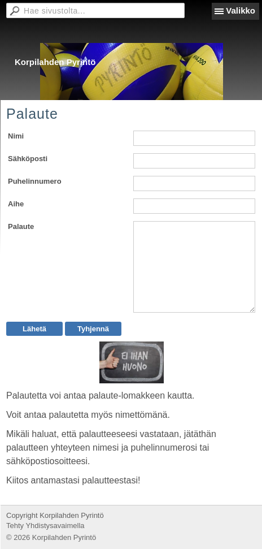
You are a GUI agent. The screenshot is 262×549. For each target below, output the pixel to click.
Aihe (16, 204)
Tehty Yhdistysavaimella (45, 525)
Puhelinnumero (35, 181)
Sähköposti (27, 158)
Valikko (240, 10)
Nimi (16, 136)
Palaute (21, 226)
